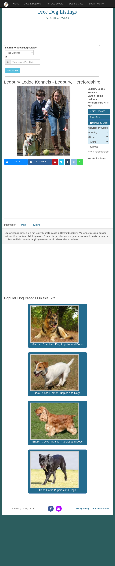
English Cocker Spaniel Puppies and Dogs (56, 423)
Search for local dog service (21, 47)
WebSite (95, 117)
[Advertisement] (58, 34)
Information (10, 225)
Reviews (35, 225)
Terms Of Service (100, 508)
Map (23, 225)
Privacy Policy (82, 508)
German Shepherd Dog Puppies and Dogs (56, 325)
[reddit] (74, 162)
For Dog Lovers (55, 3)
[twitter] (61, 162)
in (6, 57)
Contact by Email (99, 123)
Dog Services (77, 3)
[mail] (16, 162)
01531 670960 (97, 111)
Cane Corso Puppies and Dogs (54, 471)
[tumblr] (67, 162)
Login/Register (96, 3)
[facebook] (40, 162)
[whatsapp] (80, 162)
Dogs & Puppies (33, 3)
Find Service (12, 70)
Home (16, 3)
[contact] (59, 509)
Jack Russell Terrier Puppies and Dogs (55, 374)
